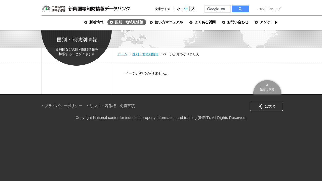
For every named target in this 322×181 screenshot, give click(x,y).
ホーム (122, 54)
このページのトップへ (267, 86)
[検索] (217, 9)
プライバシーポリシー (63, 106)
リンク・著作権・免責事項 (112, 106)
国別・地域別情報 (145, 54)
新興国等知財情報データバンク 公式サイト (86, 8)
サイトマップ (269, 9)
